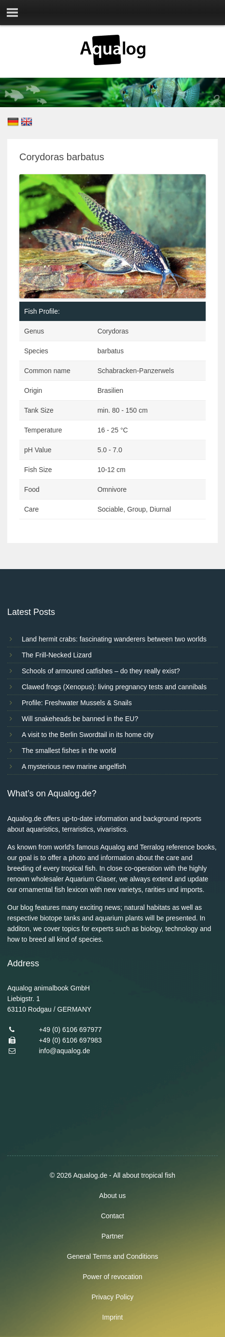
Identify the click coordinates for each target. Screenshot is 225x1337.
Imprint (112, 1317)
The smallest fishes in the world (69, 750)
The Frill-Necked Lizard (57, 655)
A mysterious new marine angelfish (74, 766)
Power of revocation (112, 1277)
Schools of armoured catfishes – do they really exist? (101, 671)
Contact (112, 1216)
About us (112, 1195)
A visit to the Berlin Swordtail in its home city (88, 734)
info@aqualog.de (64, 1051)
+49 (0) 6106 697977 (70, 1029)
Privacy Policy (112, 1297)
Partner (112, 1236)
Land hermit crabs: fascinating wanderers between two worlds (114, 639)
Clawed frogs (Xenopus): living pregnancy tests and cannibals (114, 687)
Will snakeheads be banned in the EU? (80, 719)
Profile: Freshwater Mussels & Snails (77, 703)
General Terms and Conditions (112, 1256)
